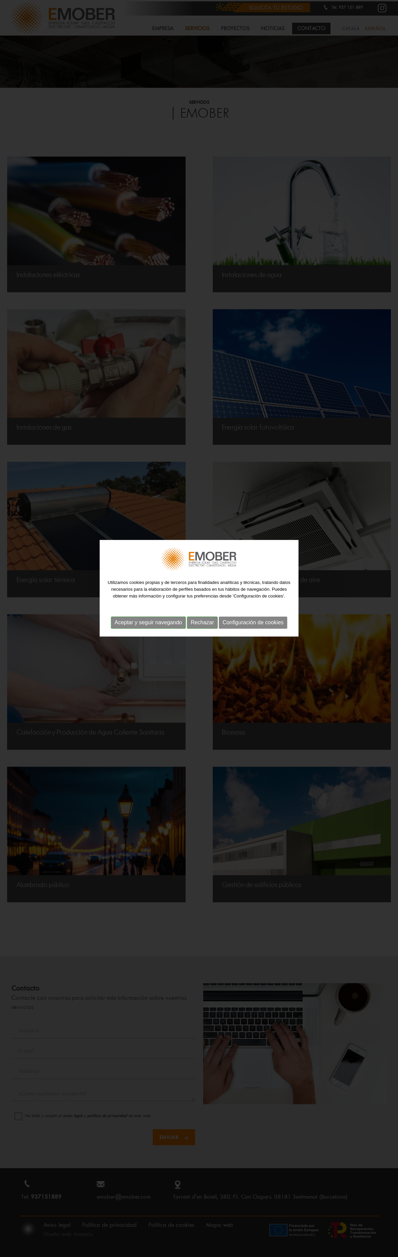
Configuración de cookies (253, 600)
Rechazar (202, 600)
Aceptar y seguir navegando (148, 600)
